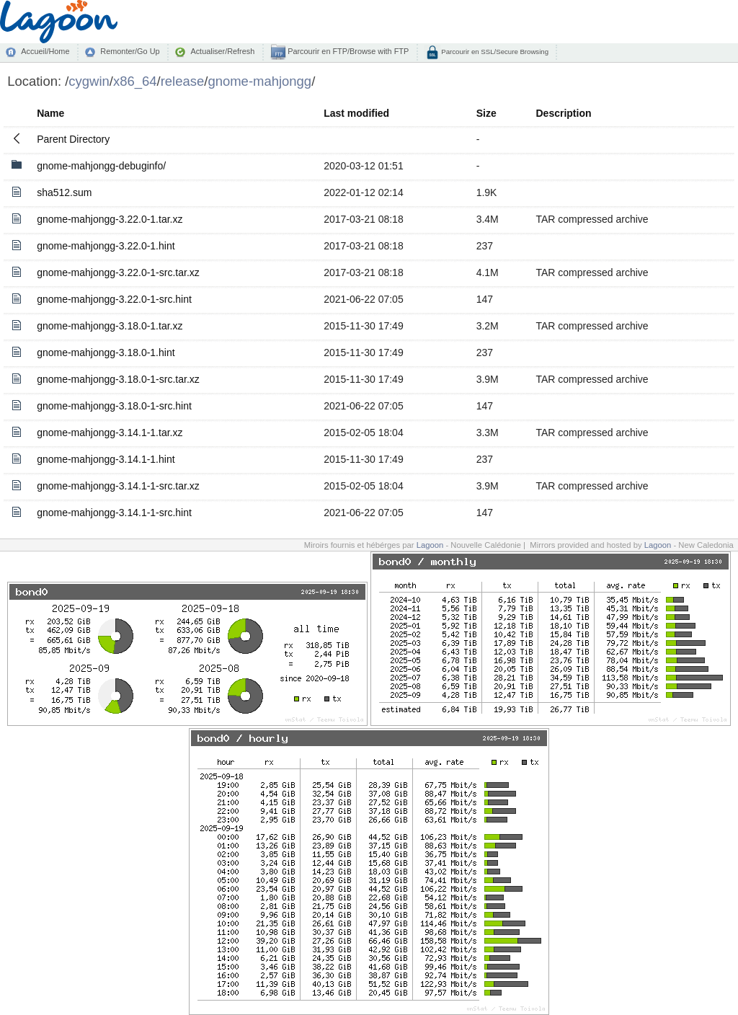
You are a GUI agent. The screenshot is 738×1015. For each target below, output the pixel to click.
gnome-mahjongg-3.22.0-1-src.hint (114, 299)
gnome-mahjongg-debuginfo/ (101, 166)
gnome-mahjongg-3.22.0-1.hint (105, 246)
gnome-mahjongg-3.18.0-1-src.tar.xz (118, 379)
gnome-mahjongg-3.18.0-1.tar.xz (109, 326)
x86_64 (135, 81)
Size (486, 113)
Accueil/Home (45, 51)
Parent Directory (73, 139)
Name (50, 113)
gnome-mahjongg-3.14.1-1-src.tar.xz (118, 486)
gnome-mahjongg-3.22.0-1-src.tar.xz (118, 272)
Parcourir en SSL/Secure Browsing (494, 52)
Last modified (356, 113)
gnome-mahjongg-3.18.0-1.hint (105, 352)
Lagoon (430, 545)
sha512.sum (64, 192)
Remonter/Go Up (129, 51)
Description (563, 113)
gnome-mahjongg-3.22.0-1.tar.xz (109, 219)
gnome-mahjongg (259, 81)
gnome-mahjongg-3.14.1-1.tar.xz (109, 432)
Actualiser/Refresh (222, 51)
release (183, 81)
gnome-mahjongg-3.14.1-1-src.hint (114, 512)
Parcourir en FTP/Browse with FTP (347, 51)
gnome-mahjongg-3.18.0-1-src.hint (114, 406)
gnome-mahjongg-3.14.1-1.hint (105, 459)
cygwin (88, 81)
